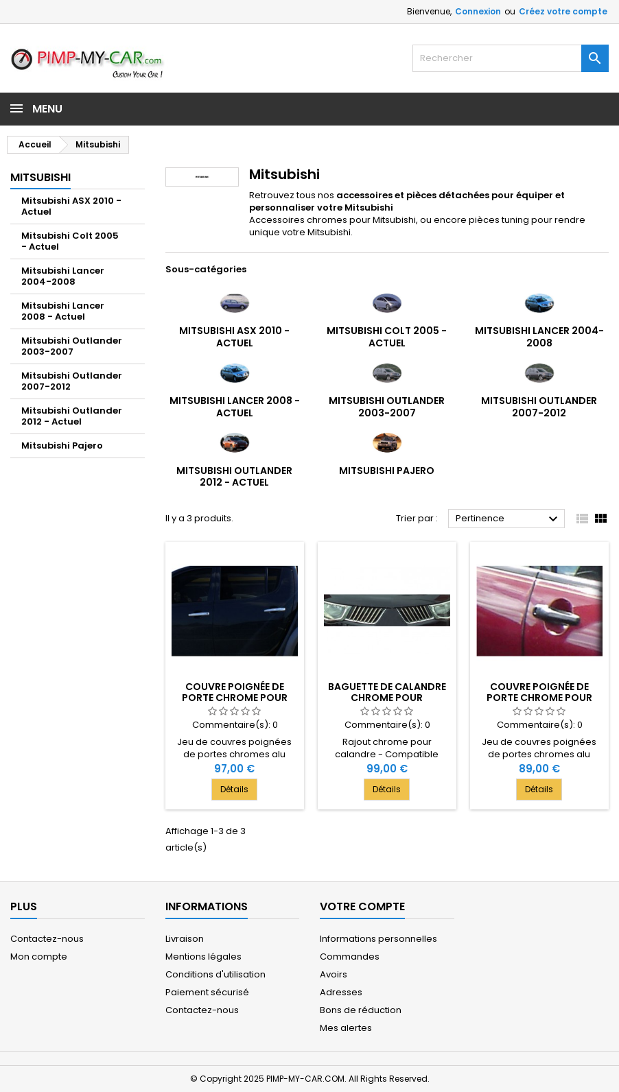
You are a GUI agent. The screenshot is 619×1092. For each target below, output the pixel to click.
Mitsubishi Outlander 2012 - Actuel (71, 416)
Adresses (341, 992)
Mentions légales (203, 956)
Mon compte (38, 956)
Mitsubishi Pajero (62, 445)
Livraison (184, 938)
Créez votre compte (563, 11)
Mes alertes (346, 1027)
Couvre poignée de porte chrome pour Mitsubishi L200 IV (235, 697)
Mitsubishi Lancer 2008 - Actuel (62, 311)
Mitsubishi (40, 177)
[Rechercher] (510, 58)
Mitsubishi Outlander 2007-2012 (71, 381)
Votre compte (362, 906)
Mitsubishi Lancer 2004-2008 (62, 276)
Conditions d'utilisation (215, 974)
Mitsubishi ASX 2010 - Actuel (71, 206)
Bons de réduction (360, 1010)
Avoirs (333, 974)
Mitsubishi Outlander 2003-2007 (71, 346)
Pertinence (508, 519)
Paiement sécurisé (207, 992)
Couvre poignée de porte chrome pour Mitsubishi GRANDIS (539, 697)
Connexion (478, 11)
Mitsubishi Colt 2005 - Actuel (70, 241)
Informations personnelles (378, 938)
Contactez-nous (47, 938)
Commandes (349, 956)
